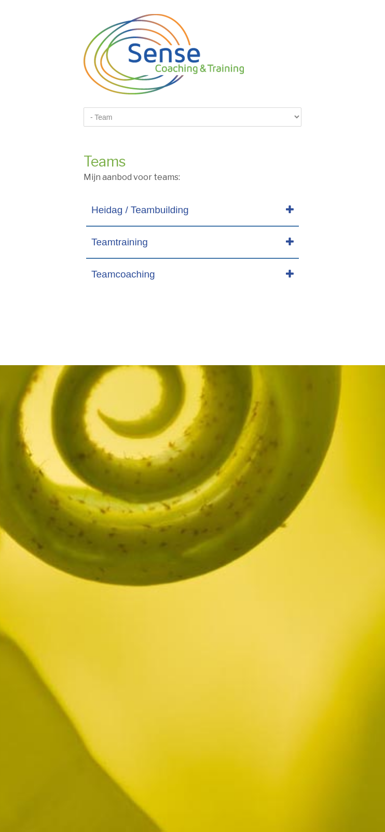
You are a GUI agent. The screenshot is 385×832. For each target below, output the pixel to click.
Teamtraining (119, 242)
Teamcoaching (123, 274)
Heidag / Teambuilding (140, 209)
